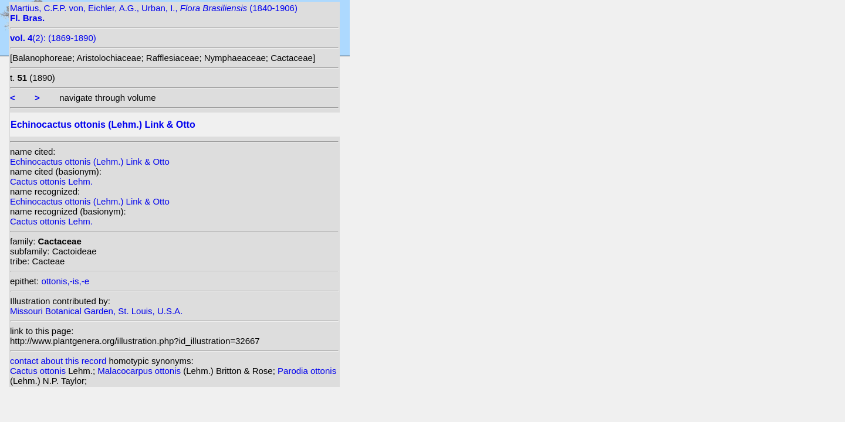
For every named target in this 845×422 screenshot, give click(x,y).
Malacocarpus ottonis (140, 371)
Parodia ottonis (307, 371)
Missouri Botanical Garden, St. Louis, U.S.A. (96, 311)
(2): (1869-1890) (53, 38)
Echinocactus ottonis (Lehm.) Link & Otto (90, 161)
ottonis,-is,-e (65, 281)
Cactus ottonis (39, 371)
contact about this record (58, 361)
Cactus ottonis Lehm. (51, 181)
